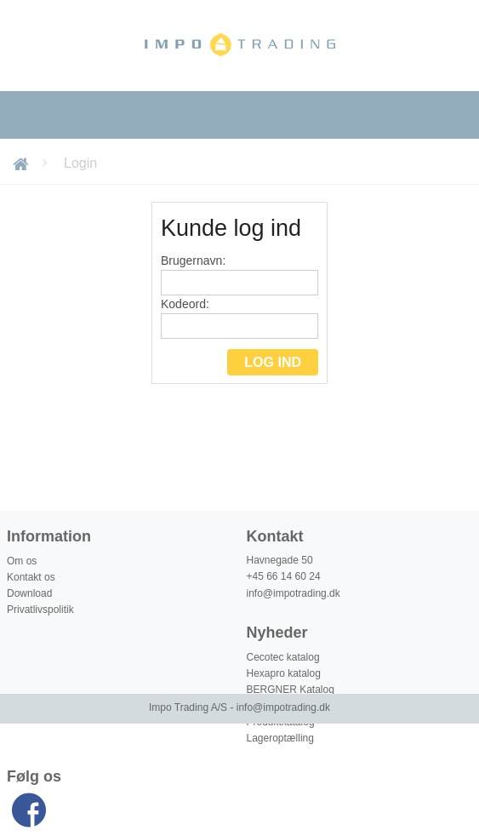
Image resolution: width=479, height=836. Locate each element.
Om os (22, 561)
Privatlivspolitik (40, 610)
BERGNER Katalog (290, 690)
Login (80, 163)
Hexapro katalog (284, 673)
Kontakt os (31, 577)
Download (29, 593)
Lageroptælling (280, 738)
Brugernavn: (239, 274)
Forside (23, 163)
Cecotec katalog (283, 657)
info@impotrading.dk (293, 593)
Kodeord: (239, 318)
